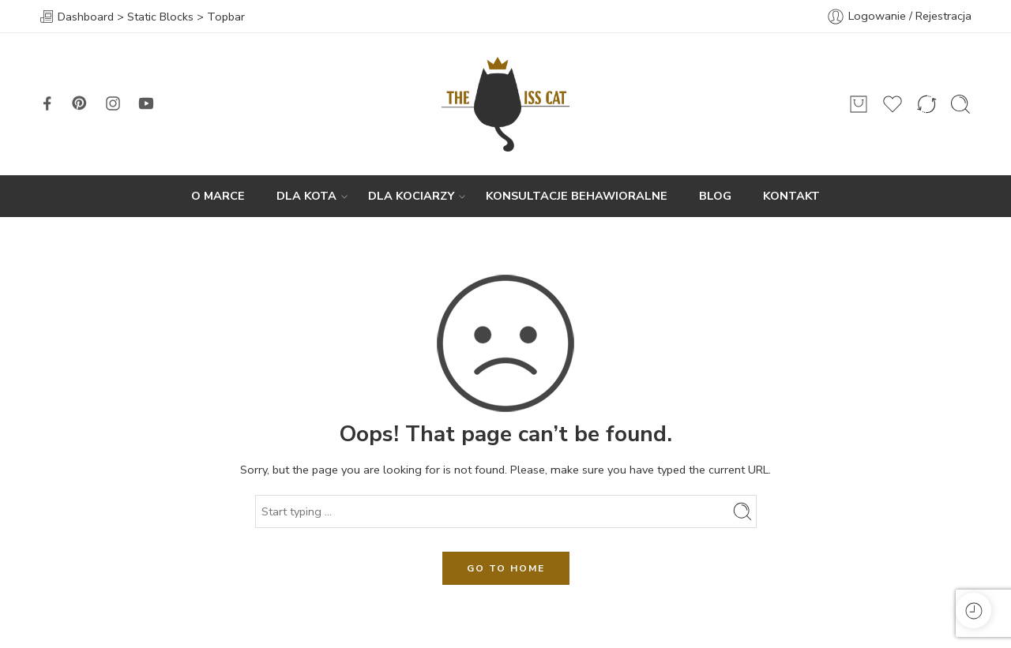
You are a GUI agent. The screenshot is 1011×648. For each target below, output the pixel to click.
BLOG (715, 196)
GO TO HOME (506, 568)
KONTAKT (791, 196)
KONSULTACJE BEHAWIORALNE (576, 196)
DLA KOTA (306, 196)
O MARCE (218, 196)
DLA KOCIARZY (411, 196)
